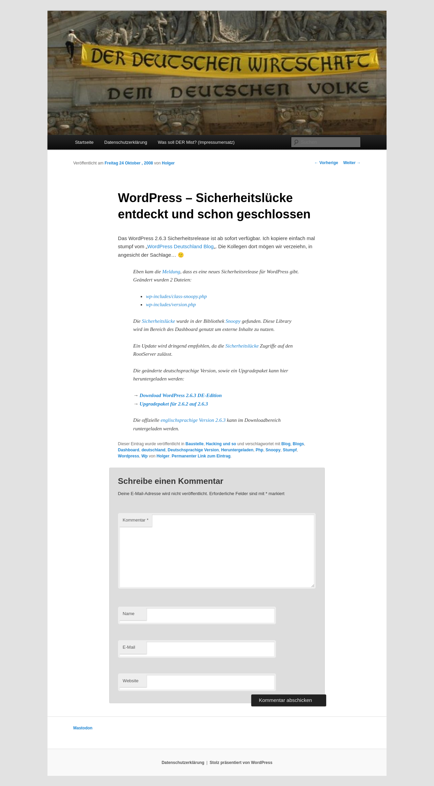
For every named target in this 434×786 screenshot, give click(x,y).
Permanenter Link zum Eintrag (201, 456)
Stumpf (290, 450)
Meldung (171, 271)
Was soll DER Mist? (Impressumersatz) (196, 142)
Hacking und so (221, 443)
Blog (286, 443)
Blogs (298, 443)
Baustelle (194, 443)
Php (259, 450)
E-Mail (129, 647)
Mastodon (83, 728)
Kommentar (136, 520)
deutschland (153, 450)
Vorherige (326, 162)
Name (129, 613)
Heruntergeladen (237, 450)
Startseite (84, 142)
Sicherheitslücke (158, 321)
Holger (168, 163)
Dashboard (128, 450)
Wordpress (128, 456)
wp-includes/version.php (171, 304)
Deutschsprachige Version (193, 450)
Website (131, 680)
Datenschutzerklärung (125, 142)
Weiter (352, 162)
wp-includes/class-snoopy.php (176, 296)
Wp (144, 456)
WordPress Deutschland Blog (180, 246)
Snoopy (232, 321)
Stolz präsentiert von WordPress (241, 762)
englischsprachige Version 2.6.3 (193, 420)
